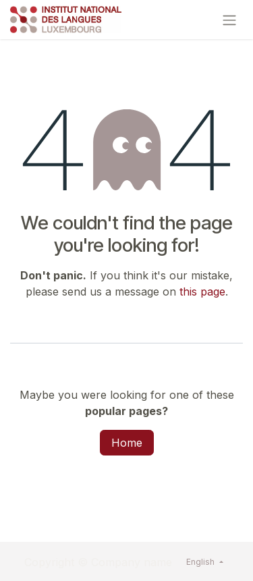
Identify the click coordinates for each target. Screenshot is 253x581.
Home (126, 442)
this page (202, 291)
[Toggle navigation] (229, 19)
